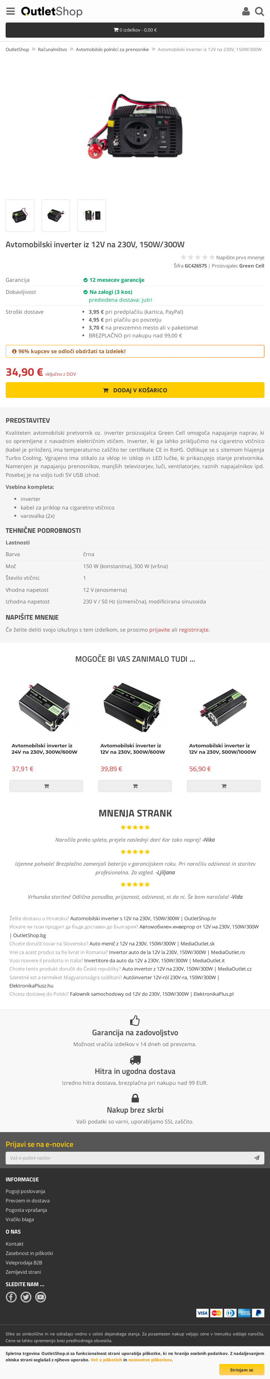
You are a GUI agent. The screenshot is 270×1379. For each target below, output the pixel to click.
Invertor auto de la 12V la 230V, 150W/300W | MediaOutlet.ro (177, 952)
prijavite (159, 629)
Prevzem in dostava (28, 1200)
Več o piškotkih (106, 1359)
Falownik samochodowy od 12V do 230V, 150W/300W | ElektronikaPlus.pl (152, 993)
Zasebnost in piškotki (29, 1253)
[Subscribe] (256, 1158)
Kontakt (15, 1243)
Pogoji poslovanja (25, 1191)
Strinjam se (241, 1370)
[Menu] (10, 12)
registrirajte (194, 629)
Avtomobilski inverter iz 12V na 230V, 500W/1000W (222, 748)
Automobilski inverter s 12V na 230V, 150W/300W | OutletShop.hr (143, 918)
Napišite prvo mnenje (240, 257)
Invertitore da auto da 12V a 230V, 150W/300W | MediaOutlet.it (154, 960)
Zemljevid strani (23, 1272)
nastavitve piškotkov (149, 1359)
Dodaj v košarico (135, 390)
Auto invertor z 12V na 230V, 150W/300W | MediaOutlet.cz (187, 968)
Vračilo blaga (20, 1219)
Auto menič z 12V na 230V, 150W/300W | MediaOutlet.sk (152, 943)
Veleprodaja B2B (24, 1262)
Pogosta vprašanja (26, 1210)
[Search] (259, 12)
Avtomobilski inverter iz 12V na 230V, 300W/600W (132, 748)
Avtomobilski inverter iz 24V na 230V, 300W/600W (44, 748)
